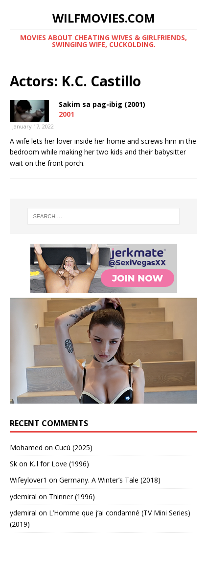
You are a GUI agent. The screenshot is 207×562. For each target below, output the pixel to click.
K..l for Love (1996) (59, 463)
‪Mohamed (26, 447)
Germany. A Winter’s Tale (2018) (110, 480)
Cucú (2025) (73, 447)
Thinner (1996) (72, 496)
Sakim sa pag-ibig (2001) (102, 104)
